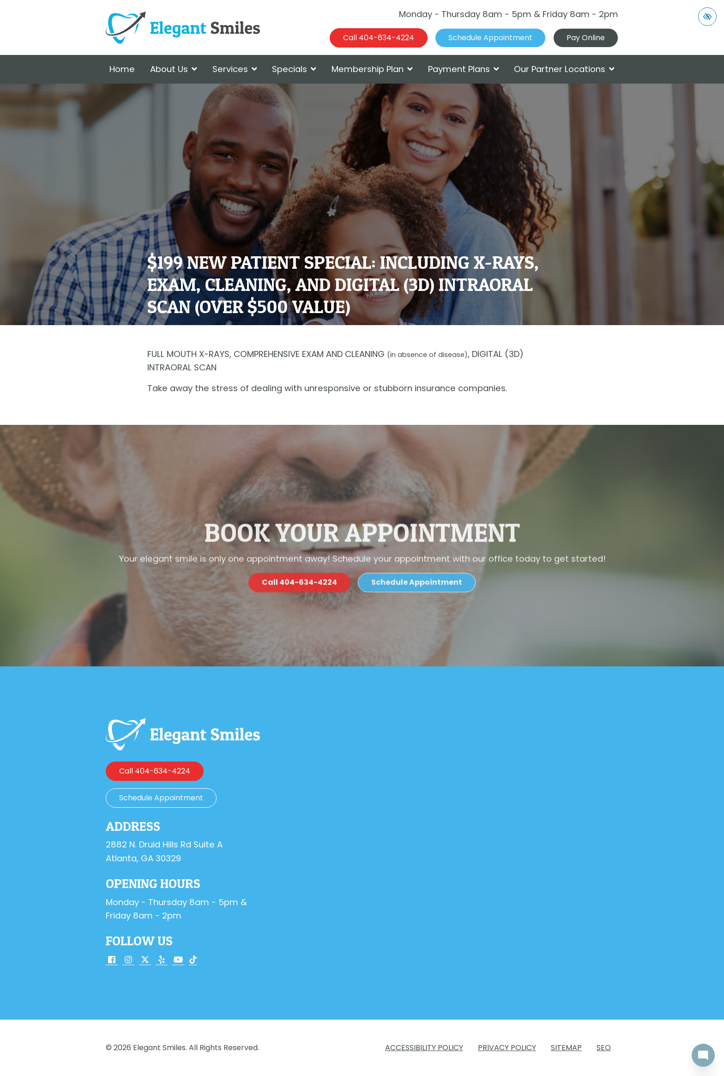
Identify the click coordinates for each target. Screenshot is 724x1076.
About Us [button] (173, 69)
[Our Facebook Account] (112, 960)
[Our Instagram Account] (128, 960)
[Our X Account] (145, 960)
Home (122, 69)
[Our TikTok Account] (193, 960)
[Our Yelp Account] (162, 960)
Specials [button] (294, 69)
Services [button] (234, 69)
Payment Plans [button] (463, 69)
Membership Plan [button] (372, 69)
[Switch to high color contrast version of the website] (707, 16)
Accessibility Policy (424, 1047)
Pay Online (586, 37)
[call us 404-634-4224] (379, 38)
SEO (604, 1047)
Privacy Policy (507, 1047)
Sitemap (566, 1047)
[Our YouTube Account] (178, 960)
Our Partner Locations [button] (564, 69)
